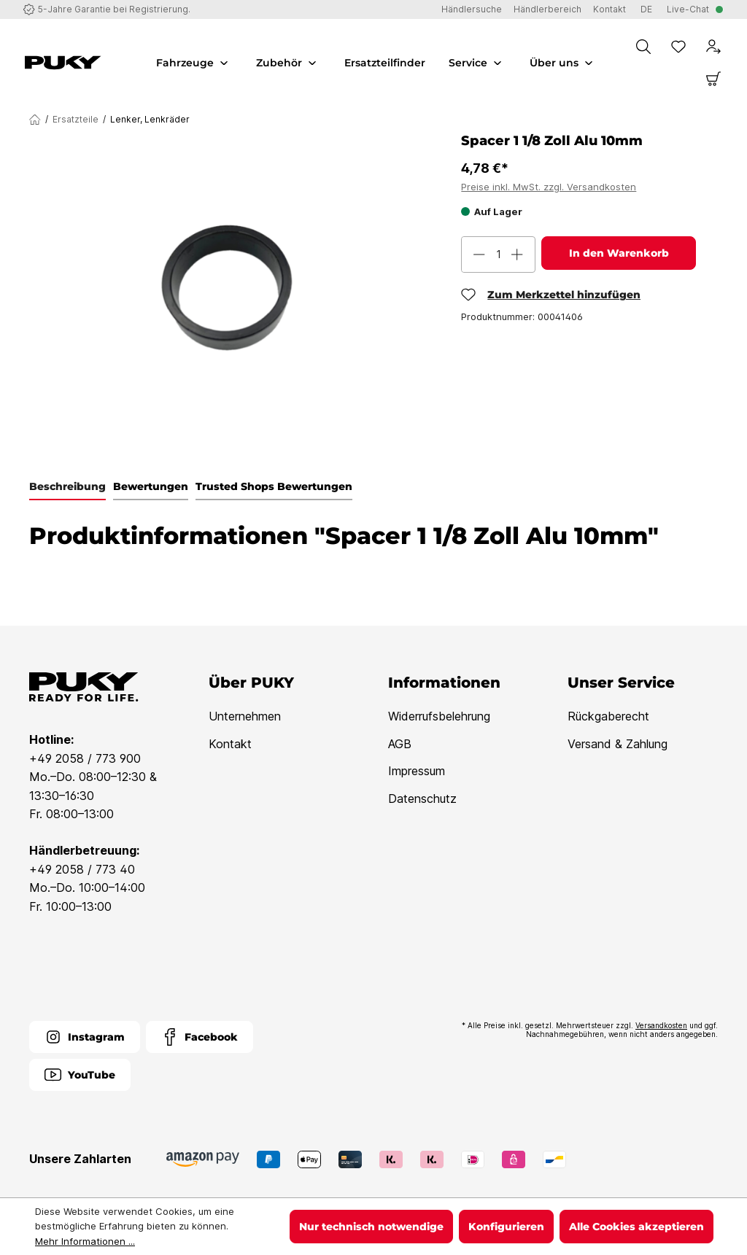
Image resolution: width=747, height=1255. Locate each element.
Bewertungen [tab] (150, 486)
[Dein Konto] (713, 47)
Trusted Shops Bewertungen (274, 486)
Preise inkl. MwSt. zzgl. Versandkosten (548, 187)
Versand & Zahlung (617, 744)
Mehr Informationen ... (85, 1241)
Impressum (416, 771)
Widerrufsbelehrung (439, 716)
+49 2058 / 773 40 (82, 869)
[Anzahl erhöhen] (517, 254)
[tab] (67, 487)
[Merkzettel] (678, 47)
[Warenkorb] (713, 79)
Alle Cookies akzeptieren (636, 1226)
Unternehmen (245, 716)
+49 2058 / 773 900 (85, 758)
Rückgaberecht (608, 716)
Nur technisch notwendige (371, 1226)
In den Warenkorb (619, 253)
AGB (399, 744)
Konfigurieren (506, 1226)
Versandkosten (661, 1025)
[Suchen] (643, 47)
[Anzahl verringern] (479, 254)
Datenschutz (422, 798)
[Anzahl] (498, 254)
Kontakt (230, 744)
